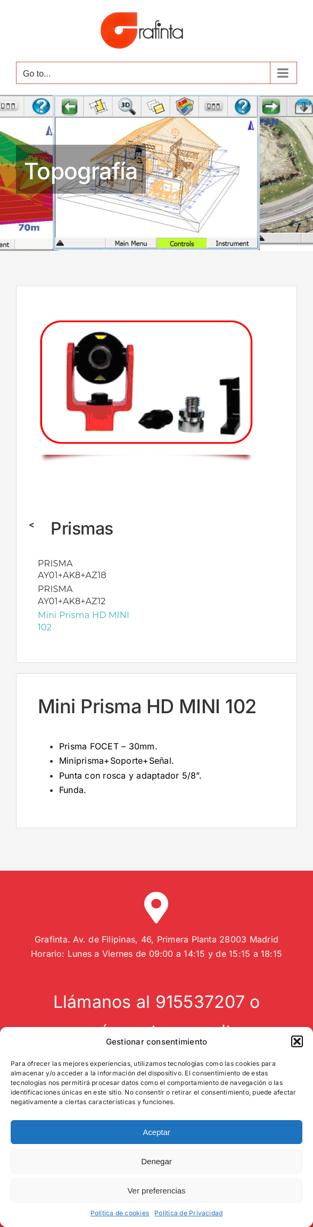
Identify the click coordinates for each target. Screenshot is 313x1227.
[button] (297, 1041)
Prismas (82, 528)
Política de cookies (120, 1213)
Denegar (156, 1161)
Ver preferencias (156, 1190)
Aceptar (156, 1132)
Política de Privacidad (188, 1213)
